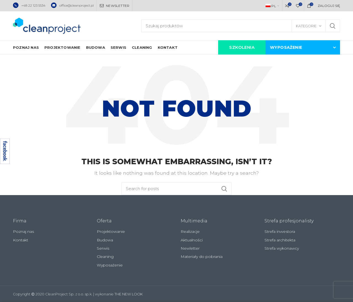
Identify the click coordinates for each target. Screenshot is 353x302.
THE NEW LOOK (128, 294)
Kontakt (20, 240)
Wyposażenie (110, 265)
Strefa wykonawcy (281, 248)
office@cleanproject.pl (72, 5)
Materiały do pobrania (202, 256)
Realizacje (190, 231)
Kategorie (306, 26)
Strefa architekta (279, 240)
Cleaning (105, 256)
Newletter (190, 248)
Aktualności (192, 240)
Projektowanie (111, 231)
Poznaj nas (23, 231)
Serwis (103, 248)
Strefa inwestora (279, 231)
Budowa (105, 240)
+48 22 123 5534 (29, 5)
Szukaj (332, 26)
